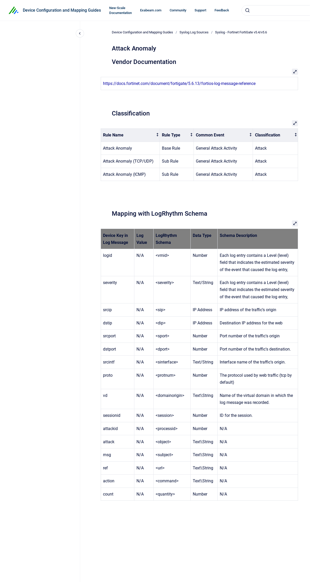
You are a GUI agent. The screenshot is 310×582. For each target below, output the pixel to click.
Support (200, 10)
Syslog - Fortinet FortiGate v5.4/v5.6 (241, 32)
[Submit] (247, 10)
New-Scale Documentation (120, 10)
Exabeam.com (150, 10)
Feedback (222, 10)
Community (178, 10)
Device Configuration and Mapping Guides (62, 10)
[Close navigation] (80, 33)
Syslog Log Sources (194, 32)
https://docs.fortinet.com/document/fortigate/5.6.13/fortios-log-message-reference (179, 83)
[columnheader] (130, 135)
